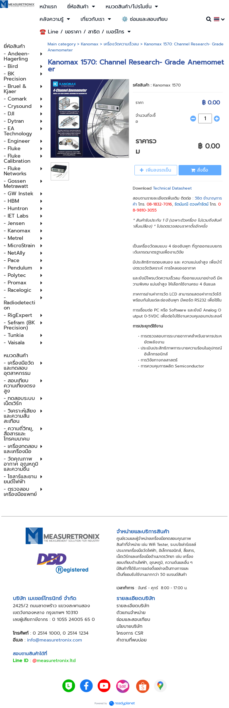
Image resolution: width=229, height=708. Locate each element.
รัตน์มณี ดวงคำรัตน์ (191, 204)
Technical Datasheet (172, 188)
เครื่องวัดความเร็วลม (121, 44)
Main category (62, 44)
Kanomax (90, 44)
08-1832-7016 (159, 204)
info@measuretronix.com (54, 640)
